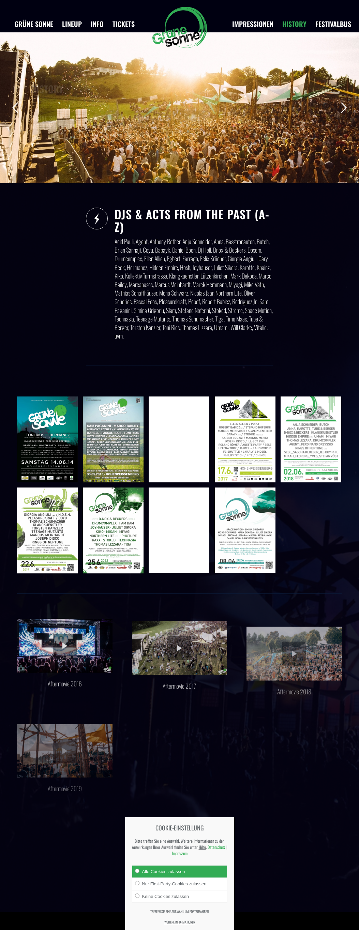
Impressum (180, 853)
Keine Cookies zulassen (162, 896)
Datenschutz (216, 847)
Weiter (343, 107)
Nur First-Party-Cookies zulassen (171, 883)
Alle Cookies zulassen (160, 871)
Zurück (15, 107)
